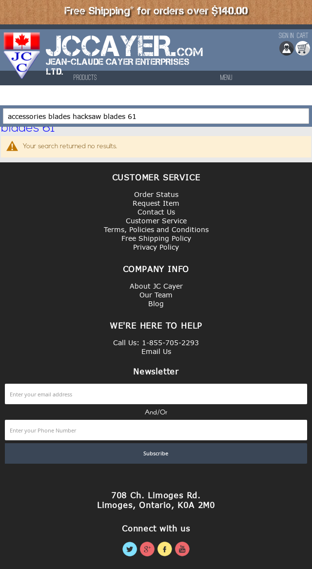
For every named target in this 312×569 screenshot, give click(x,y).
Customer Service (156, 220)
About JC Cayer (156, 286)
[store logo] (22, 60)
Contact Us (156, 212)
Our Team (156, 295)
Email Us (156, 351)
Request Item (156, 203)
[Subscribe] (156, 453)
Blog (156, 303)
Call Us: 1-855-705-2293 (156, 342)
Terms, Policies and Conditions (156, 229)
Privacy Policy (156, 247)
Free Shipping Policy (156, 238)
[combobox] (156, 116)
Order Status (156, 194)
